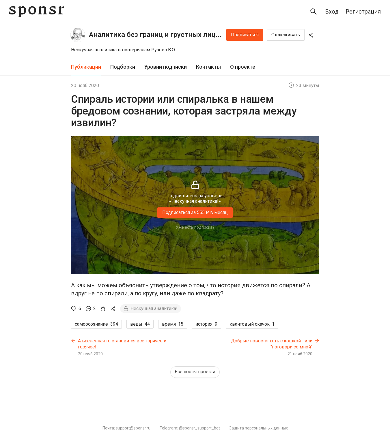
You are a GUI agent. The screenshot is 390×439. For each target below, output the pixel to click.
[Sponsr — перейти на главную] (36, 11)
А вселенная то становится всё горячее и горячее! (122, 344)
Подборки (122, 67)
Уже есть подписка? (195, 227)
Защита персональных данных (258, 428)
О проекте (242, 67)
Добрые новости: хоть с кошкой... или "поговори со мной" (271, 344)
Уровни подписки (165, 67)
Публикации (86, 67)
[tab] (86, 67)
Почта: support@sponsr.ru (126, 428)
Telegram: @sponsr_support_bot (190, 428)
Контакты (208, 67)
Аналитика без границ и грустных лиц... (155, 35)
